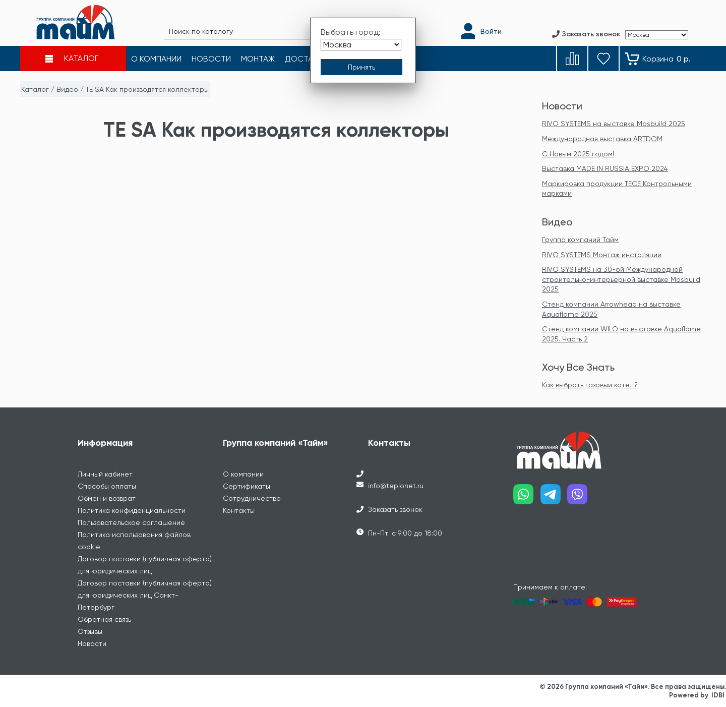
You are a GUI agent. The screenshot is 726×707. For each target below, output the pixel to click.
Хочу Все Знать (578, 367)
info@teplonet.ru (396, 486)
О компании (243, 474)
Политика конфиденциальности (132, 510)
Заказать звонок (395, 509)
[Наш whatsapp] (526, 498)
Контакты (239, 510)
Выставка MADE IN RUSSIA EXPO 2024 (605, 168)
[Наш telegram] (554, 498)
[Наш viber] (580, 498)
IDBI (717, 695)
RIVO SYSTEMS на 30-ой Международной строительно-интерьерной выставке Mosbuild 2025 (621, 279)
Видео (67, 89)
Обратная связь (104, 619)
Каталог (35, 89)
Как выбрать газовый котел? (590, 385)
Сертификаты (246, 486)
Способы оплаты (107, 486)
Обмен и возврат (107, 498)
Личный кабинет (105, 474)
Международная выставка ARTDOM (602, 139)
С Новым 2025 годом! (578, 154)
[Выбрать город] (361, 44)
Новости (562, 106)
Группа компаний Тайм (580, 239)
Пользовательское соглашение (131, 522)
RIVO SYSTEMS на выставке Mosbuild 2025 (613, 124)
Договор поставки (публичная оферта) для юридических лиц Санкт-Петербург (145, 595)
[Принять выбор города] (361, 67)
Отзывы (90, 631)
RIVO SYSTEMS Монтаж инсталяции (601, 255)
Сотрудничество (252, 498)
